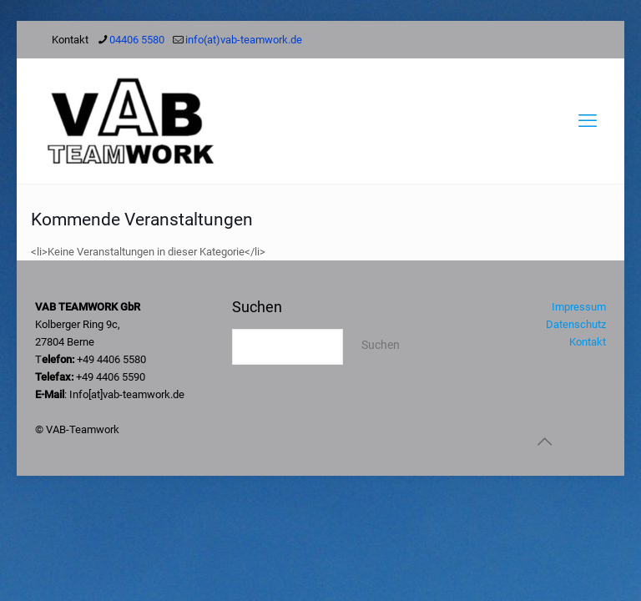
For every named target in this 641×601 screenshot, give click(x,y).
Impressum (579, 306)
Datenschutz (576, 324)
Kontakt (587, 342)
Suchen (257, 307)
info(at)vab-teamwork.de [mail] (243, 39)
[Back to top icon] (544, 441)
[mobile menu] (587, 121)
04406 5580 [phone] (136, 39)
